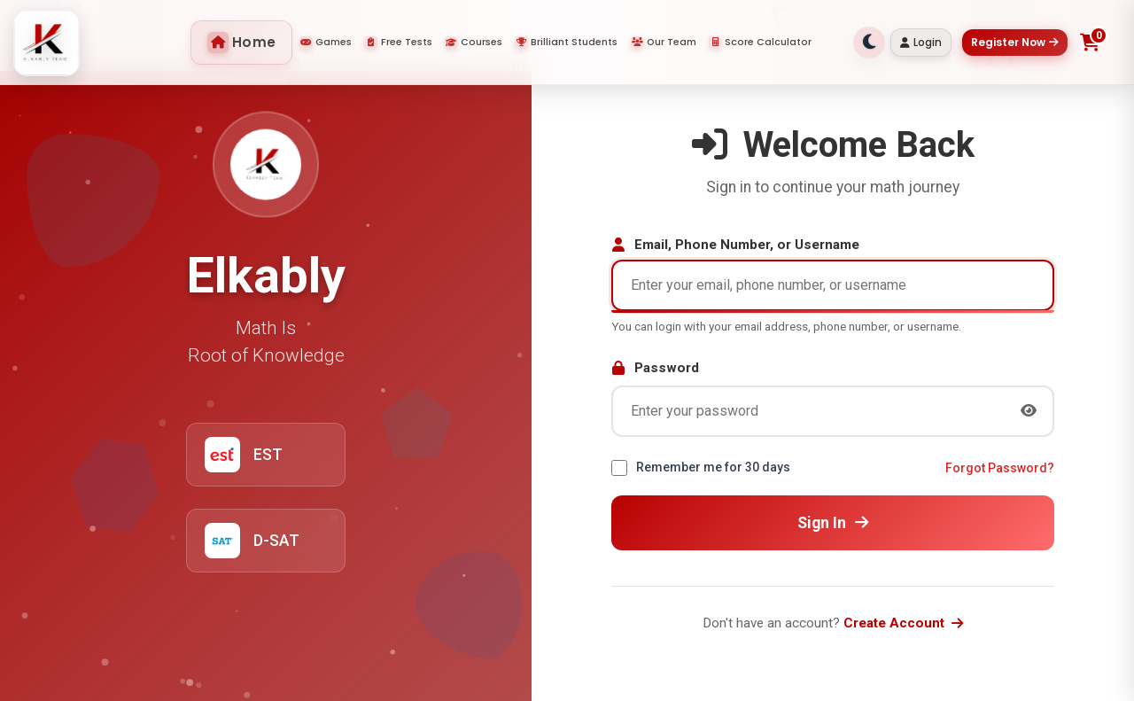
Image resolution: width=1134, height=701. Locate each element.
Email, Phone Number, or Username (735, 245)
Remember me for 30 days (713, 467)
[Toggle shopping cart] (1090, 42)
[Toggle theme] (869, 42)
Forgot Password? (999, 468)
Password (655, 368)
